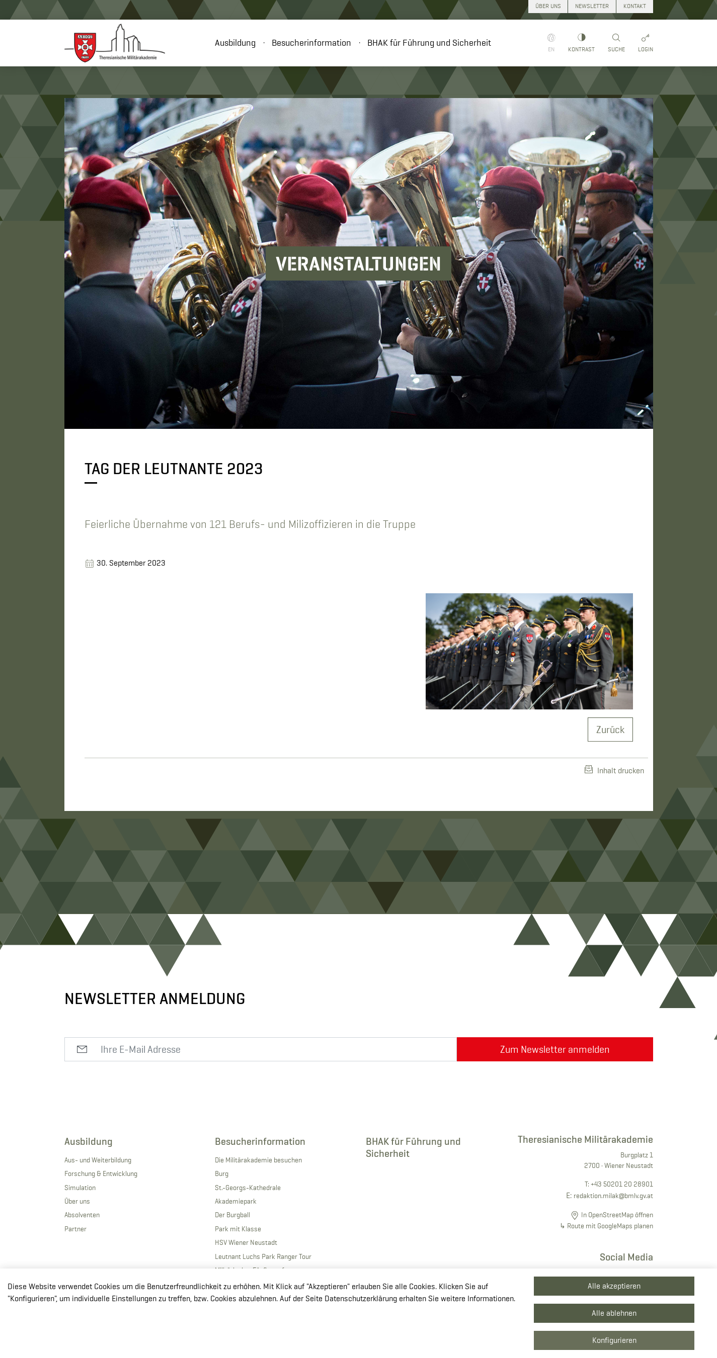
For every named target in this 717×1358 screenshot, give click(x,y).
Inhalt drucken (614, 770)
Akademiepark (236, 1201)
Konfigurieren (614, 1340)
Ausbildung (235, 43)
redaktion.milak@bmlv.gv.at (613, 1196)
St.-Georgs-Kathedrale (248, 1188)
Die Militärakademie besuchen (258, 1160)
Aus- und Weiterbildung (97, 1160)
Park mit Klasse (238, 1229)
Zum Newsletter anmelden (555, 1049)
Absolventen (82, 1215)
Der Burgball (232, 1215)
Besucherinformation (311, 43)
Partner (75, 1229)
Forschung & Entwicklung (100, 1173)
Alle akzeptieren (614, 1286)
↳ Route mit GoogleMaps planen (606, 1226)
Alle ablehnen (614, 1313)
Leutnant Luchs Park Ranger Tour (263, 1256)
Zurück (610, 729)
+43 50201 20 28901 (622, 1184)
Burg (221, 1173)
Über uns (77, 1201)
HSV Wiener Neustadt (246, 1242)
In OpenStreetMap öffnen (617, 1215)
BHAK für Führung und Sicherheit (429, 43)
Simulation (80, 1188)
